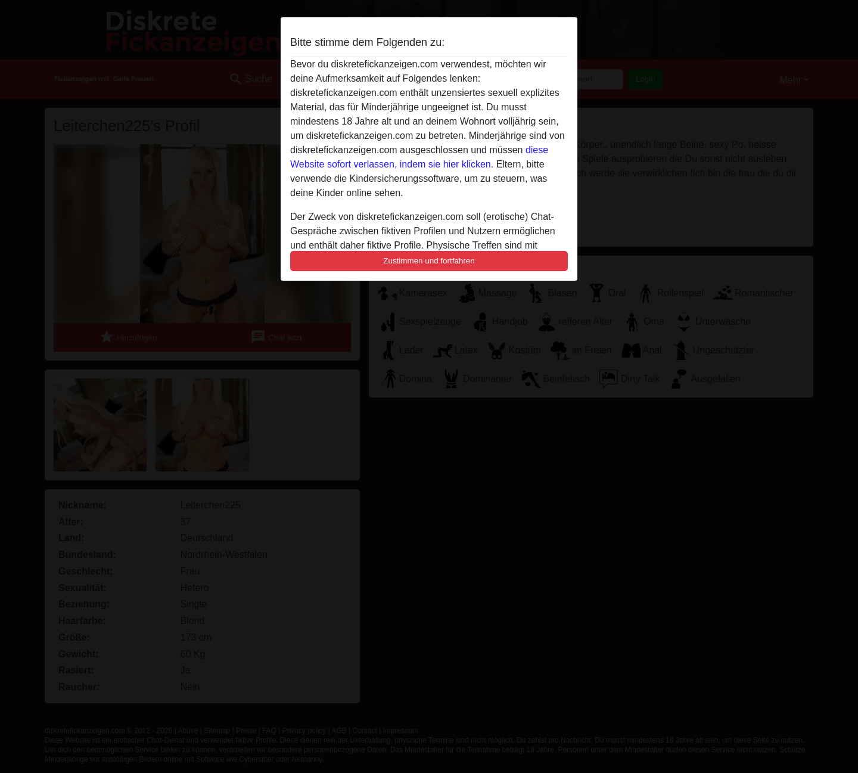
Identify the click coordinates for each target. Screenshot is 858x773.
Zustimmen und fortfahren (429, 260)
